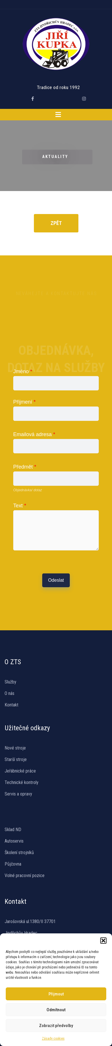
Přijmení (24, 402)
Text (19, 505)
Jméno (22, 371)
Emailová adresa (34, 434)
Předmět (24, 467)
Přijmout (56, 994)
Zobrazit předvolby (56, 1025)
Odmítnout (56, 1009)
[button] (103, 940)
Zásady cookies (53, 1039)
